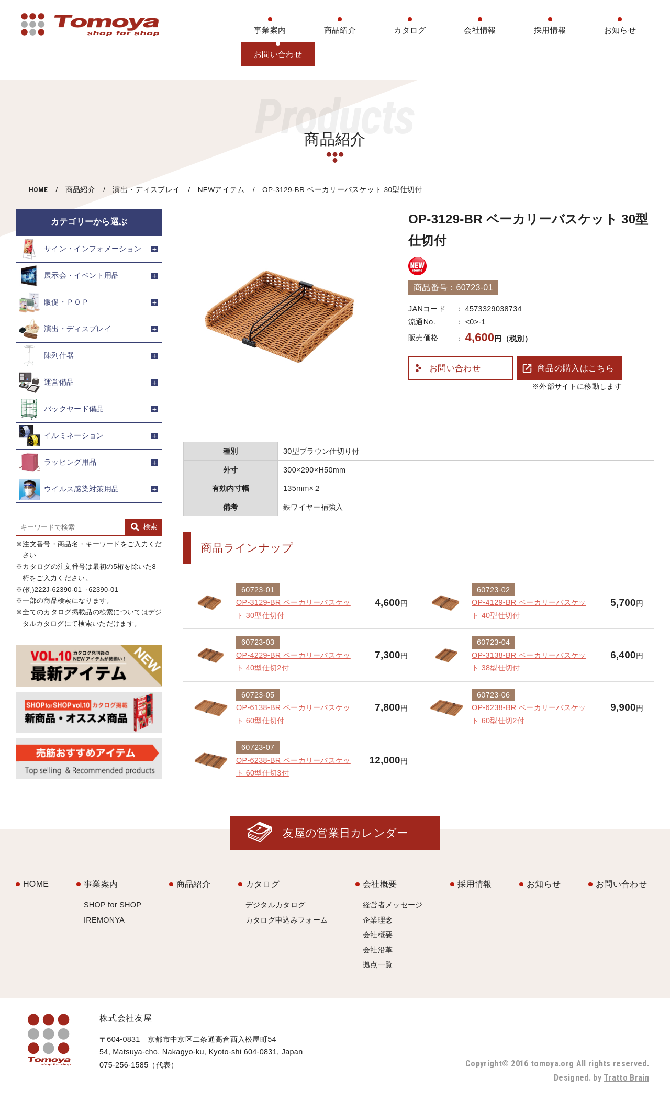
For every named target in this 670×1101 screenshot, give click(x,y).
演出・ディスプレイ (146, 190)
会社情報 (480, 30)
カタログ (410, 30)
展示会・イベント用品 (69, 275)
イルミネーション (61, 435)
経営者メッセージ (393, 905)
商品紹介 (340, 30)
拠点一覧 (378, 964)
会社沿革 (378, 950)
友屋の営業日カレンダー (345, 833)
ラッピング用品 (57, 462)
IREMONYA (104, 920)
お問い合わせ (278, 54)
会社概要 (380, 884)
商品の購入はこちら (575, 368)
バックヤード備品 (61, 409)
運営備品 (46, 382)
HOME (38, 189)
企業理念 (378, 920)
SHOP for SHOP (112, 905)
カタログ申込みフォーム (286, 920)
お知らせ (620, 30)
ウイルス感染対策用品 (69, 489)
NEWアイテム (221, 190)
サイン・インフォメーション (80, 249)
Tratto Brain (626, 1078)
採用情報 (550, 30)
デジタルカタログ (275, 905)
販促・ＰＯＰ (54, 302)
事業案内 (270, 30)
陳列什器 (46, 355)
